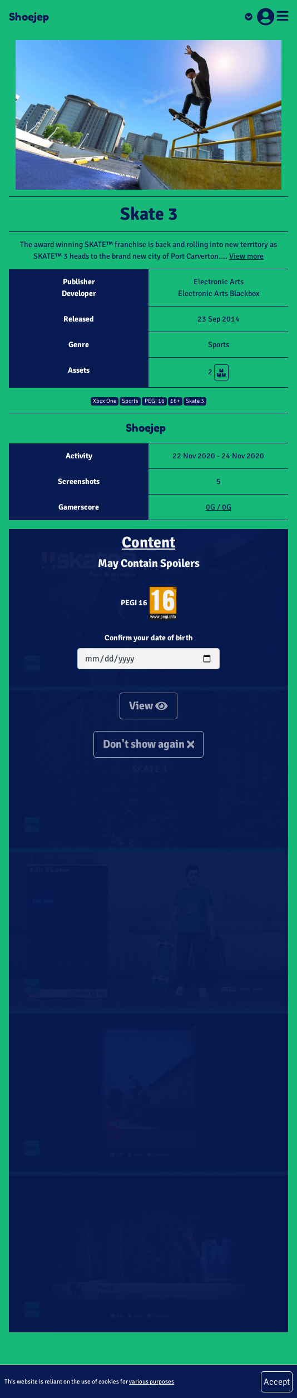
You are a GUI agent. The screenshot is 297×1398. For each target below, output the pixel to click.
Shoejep (29, 16)
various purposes (151, 1381)
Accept (277, 1381)
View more (246, 256)
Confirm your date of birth (149, 638)
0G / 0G (218, 507)
